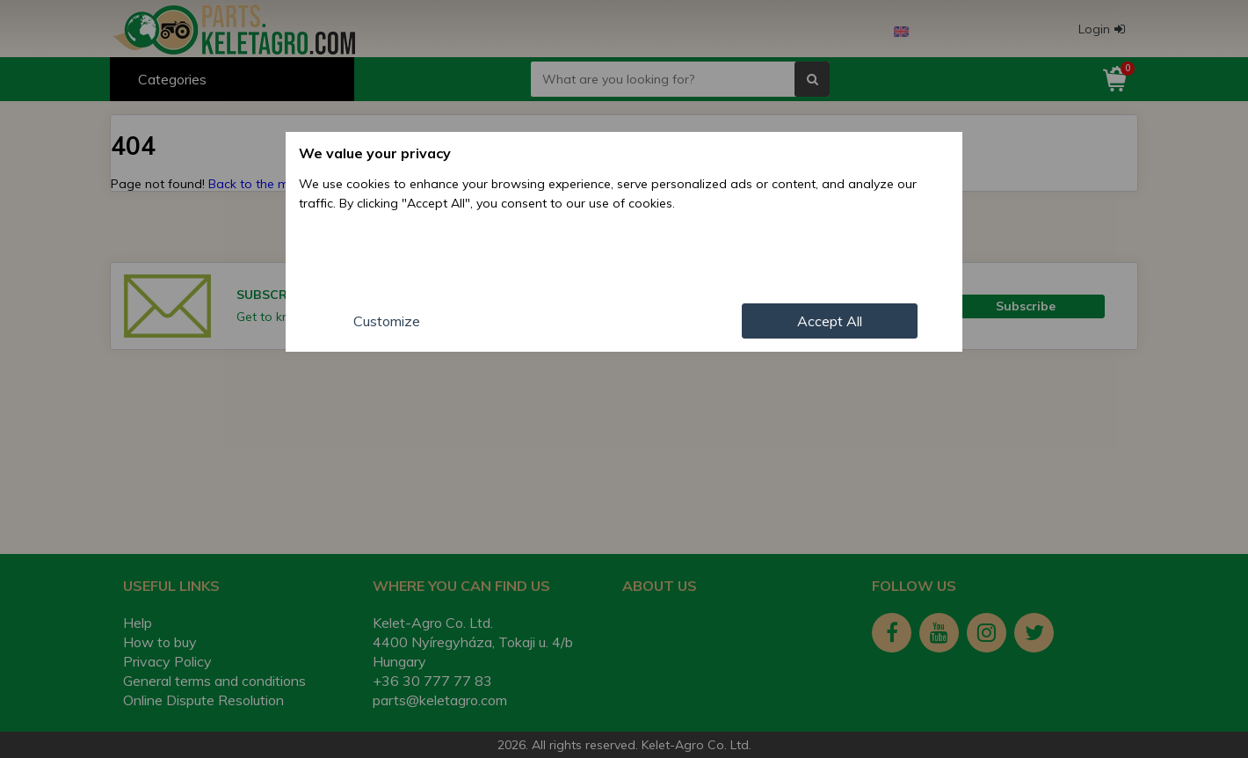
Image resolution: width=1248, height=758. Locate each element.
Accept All (829, 321)
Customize (386, 321)
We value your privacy (375, 153)
